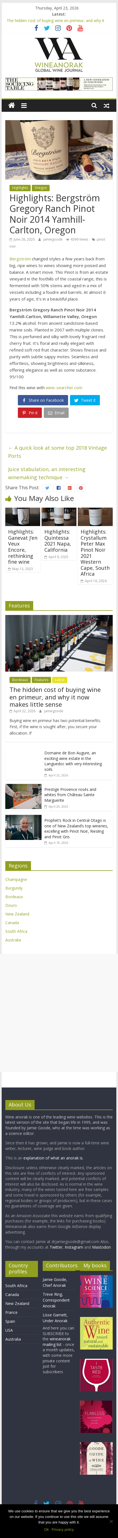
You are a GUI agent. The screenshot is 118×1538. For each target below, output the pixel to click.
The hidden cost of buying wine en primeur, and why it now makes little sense (55, 696)
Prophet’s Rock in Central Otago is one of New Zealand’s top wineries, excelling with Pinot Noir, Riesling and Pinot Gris (76, 828)
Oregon (41, 187)
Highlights (20, 187)
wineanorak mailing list (57, 1341)
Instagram (74, 1247)
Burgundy (14, 888)
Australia (13, 940)
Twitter (56, 1247)
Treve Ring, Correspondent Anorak (56, 1300)
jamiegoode (53, 239)
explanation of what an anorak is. (53, 1158)
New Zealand (17, 914)
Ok (46, 1529)
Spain (10, 1321)
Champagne (16, 879)
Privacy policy (63, 1529)
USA (9, 1330)
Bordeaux (20, 679)
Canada (12, 922)
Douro (11, 905)
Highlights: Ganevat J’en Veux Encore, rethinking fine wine (22, 546)
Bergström (20, 258)
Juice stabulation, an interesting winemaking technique (46, 473)
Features (41, 679)
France (11, 1312)
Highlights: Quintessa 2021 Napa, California (57, 540)
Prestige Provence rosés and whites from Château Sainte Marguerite (70, 795)
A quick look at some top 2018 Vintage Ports (57, 451)
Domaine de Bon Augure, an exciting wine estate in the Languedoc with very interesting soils (73, 761)
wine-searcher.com (64, 387)
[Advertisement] (59, 1013)
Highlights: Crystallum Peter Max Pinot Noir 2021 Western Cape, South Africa (95, 552)
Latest (59, 679)
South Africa (16, 931)
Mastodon (101, 1247)
